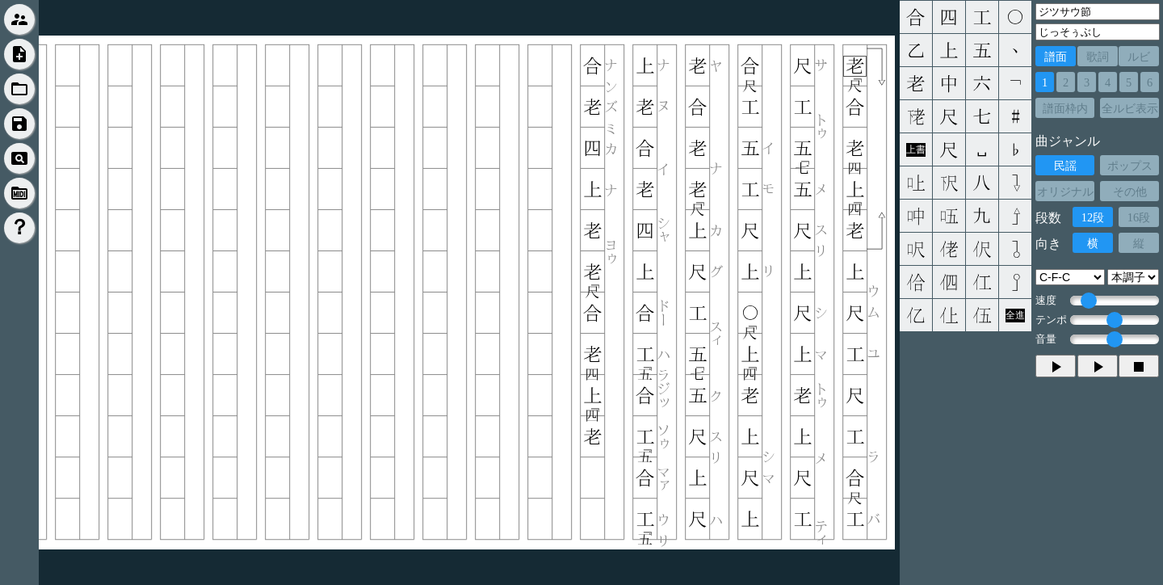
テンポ (1051, 320)
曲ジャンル (1067, 141)
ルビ (1138, 56)
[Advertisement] (1031, 489)
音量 (1045, 339)
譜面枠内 (1065, 108)
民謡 (1065, 165)
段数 (1048, 218)
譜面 (1055, 56)
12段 (1092, 217)
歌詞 (1097, 56)
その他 (1130, 191)
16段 (1138, 217)
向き (1048, 243)
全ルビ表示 (1130, 108)
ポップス (1130, 165)
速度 (1045, 300)
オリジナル (1065, 191)
